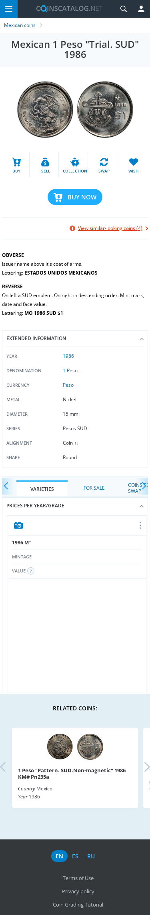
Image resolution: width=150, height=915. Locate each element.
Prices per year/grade (75, 505)
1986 (68, 356)
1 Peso (70, 370)
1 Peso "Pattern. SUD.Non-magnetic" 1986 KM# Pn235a (72, 773)
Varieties (42, 489)
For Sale (94, 487)
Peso (68, 385)
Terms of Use (78, 878)
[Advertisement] (77, 636)
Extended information (75, 338)
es (75, 856)
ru (91, 856)
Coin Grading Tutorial (78, 904)
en (59, 856)
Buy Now (82, 197)
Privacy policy (78, 891)
